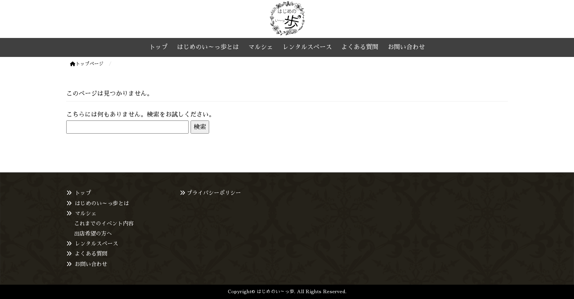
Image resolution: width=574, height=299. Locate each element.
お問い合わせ (91, 264)
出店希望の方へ (93, 233)
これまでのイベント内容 (104, 223)
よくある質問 (91, 253)
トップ (83, 193)
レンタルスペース (96, 243)
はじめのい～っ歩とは (102, 203)
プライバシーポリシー (214, 193)
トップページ (86, 64)
